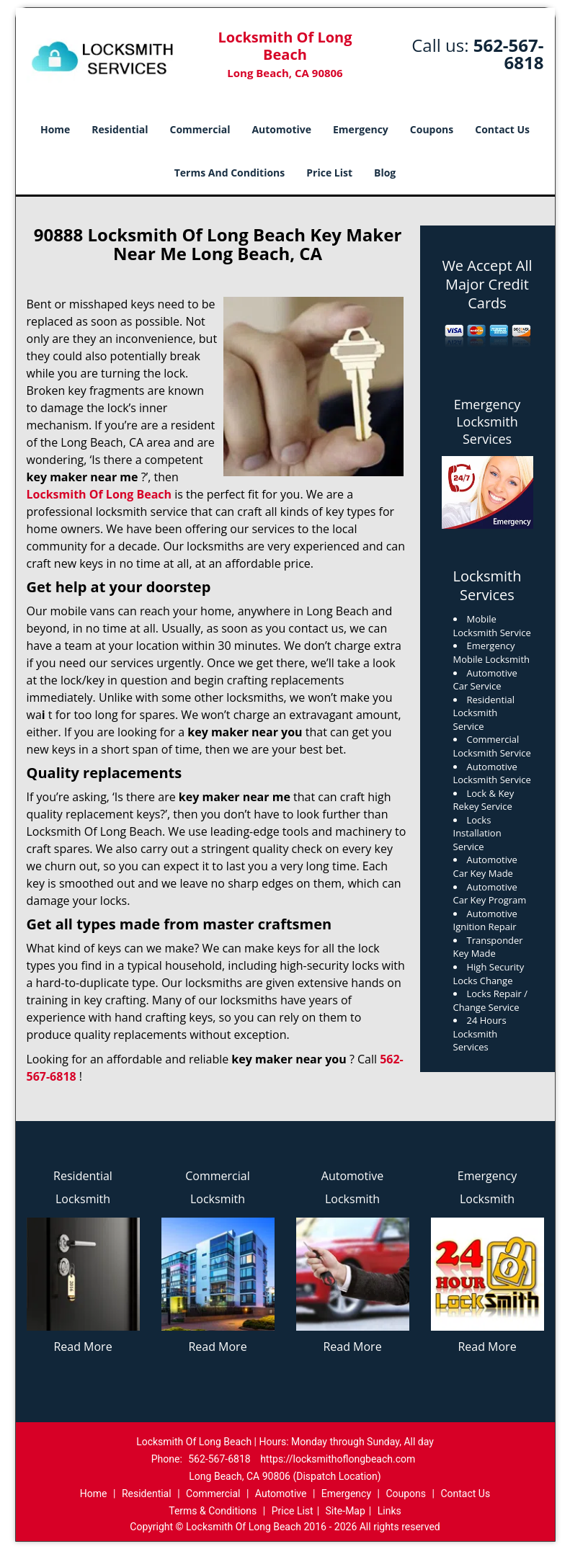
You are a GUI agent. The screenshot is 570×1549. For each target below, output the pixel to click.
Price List (329, 172)
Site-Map (345, 1511)
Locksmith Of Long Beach (99, 494)
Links (389, 1511)
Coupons (431, 129)
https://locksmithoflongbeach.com (337, 1459)
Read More (82, 1346)
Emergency (360, 129)
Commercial (200, 129)
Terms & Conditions (213, 1511)
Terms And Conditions (229, 172)
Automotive (281, 129)
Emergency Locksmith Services (487, 421)
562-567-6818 (508, 53)
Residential (120, 129)
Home (55, 129)
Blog (385, 172)
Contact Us (502, 129)
